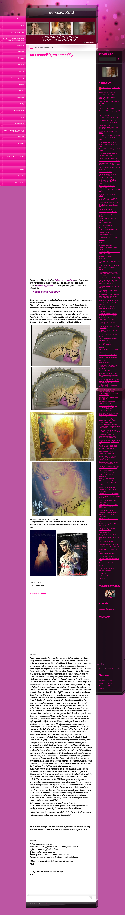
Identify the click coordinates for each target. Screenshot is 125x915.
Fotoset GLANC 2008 (106, 234)
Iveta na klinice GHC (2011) (108, 355)
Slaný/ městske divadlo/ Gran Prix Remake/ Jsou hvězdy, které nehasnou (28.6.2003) (109, 282)
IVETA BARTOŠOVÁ (61, 13)
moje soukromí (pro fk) (106, 451)
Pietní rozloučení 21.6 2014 (108, 446)
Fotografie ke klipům (105, 209)
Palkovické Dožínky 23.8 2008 (108, 544)
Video (22, 117)
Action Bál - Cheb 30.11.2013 (108, 519)
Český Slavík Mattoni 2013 (107, 535)
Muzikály (21, 51)
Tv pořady (102, 311)
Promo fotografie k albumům (108, 212)
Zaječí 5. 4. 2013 (104, 362)
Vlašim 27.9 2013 (104, 576)
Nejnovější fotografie (17, 32)
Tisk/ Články (20, 143)
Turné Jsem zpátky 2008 (107, 553)
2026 (111, 668)
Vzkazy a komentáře (17, 163)
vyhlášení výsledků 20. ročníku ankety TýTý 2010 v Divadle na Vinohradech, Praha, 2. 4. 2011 (109, 380)
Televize (21, 91)
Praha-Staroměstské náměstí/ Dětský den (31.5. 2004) (108, 318)
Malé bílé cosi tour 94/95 (107, 95)
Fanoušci (102, 578)
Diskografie (20, 65)
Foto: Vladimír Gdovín (106, 470)
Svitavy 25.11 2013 (105, 532)
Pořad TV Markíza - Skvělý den (109, 389)
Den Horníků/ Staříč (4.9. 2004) (109, 265)
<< (99, 668)
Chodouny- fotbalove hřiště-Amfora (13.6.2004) (108, 331)
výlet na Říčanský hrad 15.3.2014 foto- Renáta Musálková (106, 474)
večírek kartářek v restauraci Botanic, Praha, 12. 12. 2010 (108, 385)
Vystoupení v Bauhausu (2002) (109, 300)
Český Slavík (20, 97)
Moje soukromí (19, 123)
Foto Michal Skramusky (106, 453)
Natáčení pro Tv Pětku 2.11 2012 (109, 547)
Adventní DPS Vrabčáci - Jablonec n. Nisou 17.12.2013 (108, 511)
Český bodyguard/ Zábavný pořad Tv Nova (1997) (108, 339)
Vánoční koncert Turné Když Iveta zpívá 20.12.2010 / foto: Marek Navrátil (108, 458)
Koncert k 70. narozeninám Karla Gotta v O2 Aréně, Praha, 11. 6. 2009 (109, 441)
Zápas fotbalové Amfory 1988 (108, 349)
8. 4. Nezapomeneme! (106, 225)
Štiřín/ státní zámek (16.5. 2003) (109, 278)
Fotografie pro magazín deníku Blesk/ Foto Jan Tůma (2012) (109, 467)
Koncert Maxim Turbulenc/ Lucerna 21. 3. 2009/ (107, 402)
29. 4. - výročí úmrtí (105, 222)
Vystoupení (20, 45)
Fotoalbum (20, 19)
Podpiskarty (103, 573)
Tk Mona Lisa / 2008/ (106, 155)
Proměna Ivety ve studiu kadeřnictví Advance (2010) (108, 228)
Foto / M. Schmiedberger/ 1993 (109, 108)
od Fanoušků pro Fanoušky (15, 156)
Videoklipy (20, 136)
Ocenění (21, 71)
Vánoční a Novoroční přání (107, 487)
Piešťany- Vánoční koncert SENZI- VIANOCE (107, 529)
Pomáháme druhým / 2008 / (108, 120)
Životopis (21, 58)
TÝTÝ (22, 104)
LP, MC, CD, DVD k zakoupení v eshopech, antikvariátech (13, 39)
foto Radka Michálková (106, 448)
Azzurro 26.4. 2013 (105, 371)
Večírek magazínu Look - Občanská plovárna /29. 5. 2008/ (109, 164)
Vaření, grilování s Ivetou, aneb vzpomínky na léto (14, 131)
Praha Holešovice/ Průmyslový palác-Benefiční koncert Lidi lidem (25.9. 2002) (109, 296)
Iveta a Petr (102, 258)
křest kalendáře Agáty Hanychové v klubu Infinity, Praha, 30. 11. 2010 (107, 420)
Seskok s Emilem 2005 (106, 556)
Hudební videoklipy (105, 232)
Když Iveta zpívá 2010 (106, 541)
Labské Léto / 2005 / (105, 172)
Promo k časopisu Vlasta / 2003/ (109, 161)
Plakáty (101, 105)
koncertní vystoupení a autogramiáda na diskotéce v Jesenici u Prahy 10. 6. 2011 (108, 436)
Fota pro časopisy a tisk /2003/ (109, 158)
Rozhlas (21, 84)
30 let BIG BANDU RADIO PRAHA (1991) (107, 98)
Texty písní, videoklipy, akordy (14, 78)
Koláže (101, 242)
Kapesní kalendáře (105, 570)
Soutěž (22, 150)
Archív (101, 565)
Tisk (100, 521)
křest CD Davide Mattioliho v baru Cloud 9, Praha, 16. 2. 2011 (109, 431)
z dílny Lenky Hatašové (106, 568)
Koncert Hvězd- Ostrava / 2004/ (109, 202)
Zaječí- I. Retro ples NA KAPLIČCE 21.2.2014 (106, 479)
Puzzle (101, 352)
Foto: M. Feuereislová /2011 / (108, 123)
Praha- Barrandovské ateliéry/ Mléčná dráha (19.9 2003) (108, 314)
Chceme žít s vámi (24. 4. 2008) (109, 135)
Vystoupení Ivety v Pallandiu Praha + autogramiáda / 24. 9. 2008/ (108, 181)
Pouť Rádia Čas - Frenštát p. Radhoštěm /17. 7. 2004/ (108, 199)
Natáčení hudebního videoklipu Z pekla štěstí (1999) (109, 252)
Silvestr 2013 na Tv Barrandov (108, 494)
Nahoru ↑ (48, 904)
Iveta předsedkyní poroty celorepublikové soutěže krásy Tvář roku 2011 (108, 393)
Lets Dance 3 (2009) (105, 256)
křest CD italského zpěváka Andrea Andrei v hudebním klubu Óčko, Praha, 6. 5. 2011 (109, 426)
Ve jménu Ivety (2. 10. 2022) (108, 92)
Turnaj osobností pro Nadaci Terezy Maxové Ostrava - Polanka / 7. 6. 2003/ (108, 176)
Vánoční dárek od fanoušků (108, 357)
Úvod (22, 25)
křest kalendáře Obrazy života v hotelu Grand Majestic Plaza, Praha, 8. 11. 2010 (109, 414)
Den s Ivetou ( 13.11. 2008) (108, 237)
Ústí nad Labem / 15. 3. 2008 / (109, 117)
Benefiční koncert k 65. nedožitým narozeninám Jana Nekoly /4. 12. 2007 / (108, 127)
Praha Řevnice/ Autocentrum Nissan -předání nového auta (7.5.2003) (108, 273)
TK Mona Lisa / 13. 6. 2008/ (108, 153)
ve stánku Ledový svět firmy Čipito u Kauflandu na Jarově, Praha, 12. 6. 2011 (108, 375)
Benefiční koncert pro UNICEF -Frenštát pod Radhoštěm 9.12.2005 (109, 366)
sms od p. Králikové (105, 245)
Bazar (22, 169)
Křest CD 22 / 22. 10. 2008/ (108, 142)
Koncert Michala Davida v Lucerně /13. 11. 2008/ (107, 186)
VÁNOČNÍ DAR (19, 182)
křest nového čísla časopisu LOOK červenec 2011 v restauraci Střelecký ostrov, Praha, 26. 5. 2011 (108, 408)
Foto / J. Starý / (104, 115)
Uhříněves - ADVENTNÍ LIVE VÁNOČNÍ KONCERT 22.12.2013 (108, 506)
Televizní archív (19, 110)
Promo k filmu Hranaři (106, 563)
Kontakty (21, 176)
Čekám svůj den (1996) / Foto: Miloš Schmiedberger (108, 462)
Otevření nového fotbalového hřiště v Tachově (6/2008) (108, 307)
